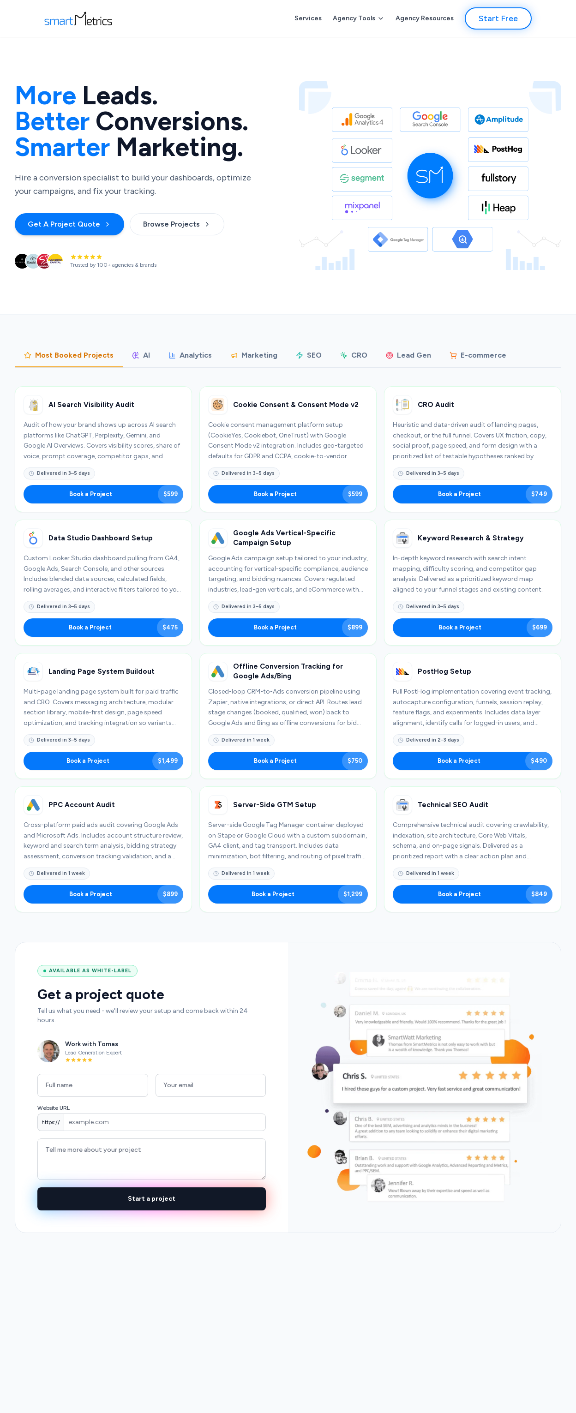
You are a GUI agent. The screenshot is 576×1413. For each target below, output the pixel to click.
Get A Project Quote (69, 224)
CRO (353, 355)
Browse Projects (177, 224)
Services (308, 18)
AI (141, 355)
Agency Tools (358, 18)
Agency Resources (425, 18)
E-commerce (478, 355)
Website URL (53, 1108)
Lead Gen (408, 355)
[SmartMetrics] (78, 18)
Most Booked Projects (69, 355)
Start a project (151, 1199)
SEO (309, 355)
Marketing (253, 355)
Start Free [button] (498, 18)
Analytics (190, 355)
